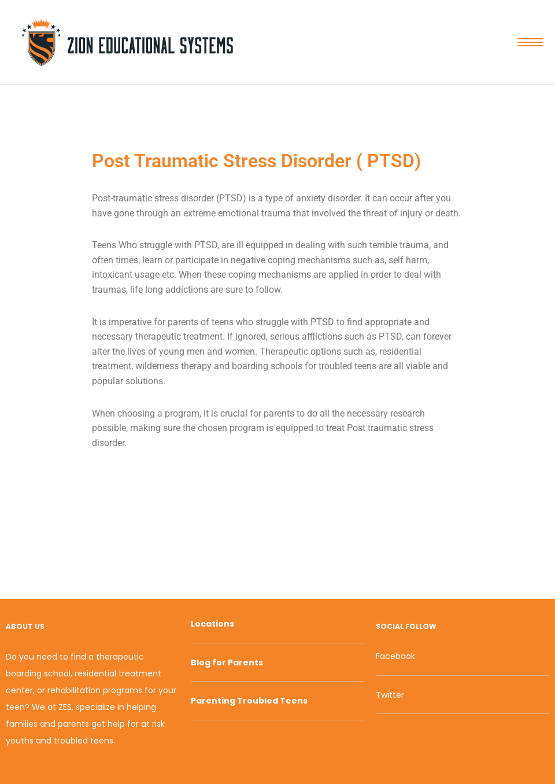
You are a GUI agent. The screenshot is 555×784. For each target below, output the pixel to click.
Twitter (390, 695)
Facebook (395, 656)
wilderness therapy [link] (173, 365)
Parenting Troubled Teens (249, 700)
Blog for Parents (227, 662)
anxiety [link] (310, 198)
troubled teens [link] (347, 365)
